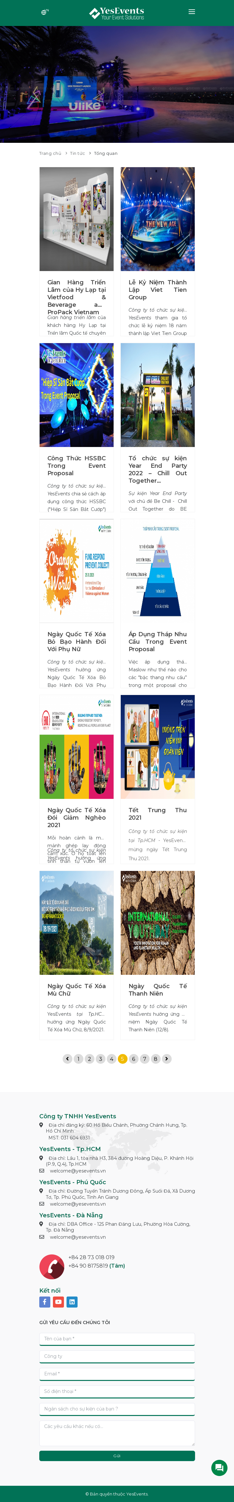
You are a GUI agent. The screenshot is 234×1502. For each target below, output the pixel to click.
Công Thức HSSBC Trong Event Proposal (76, 466)
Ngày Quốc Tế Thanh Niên (158, 990)
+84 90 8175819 (88, 1266)
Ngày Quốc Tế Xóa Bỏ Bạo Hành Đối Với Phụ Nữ (76, 642)
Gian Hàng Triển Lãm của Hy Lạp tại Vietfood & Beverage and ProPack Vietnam (76, 297)
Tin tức (77, 153)
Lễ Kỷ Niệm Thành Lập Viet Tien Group (158, 290)
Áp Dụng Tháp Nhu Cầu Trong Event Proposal (158, 642)
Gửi (117, 1455)
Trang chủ (50, 153)
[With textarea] (117, 1433)
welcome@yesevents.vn (78, 1171)
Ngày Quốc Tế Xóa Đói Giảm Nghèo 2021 (76, 818)
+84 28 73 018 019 (91, 1257)
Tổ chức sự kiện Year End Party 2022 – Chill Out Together (158, 469)
